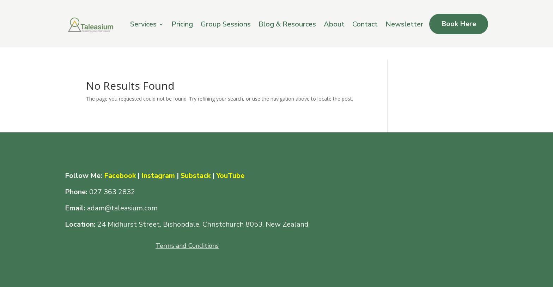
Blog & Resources (287, 24)
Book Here (458, 24)
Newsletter (404, 24)
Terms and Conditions (187, 245)
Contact (365, 24)
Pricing (182, 24)
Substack (196, 175)
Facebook (121, 175)
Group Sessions (226, 24)
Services (143, 24)
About (334, 24)
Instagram (158, 175)
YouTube (230, 175)
